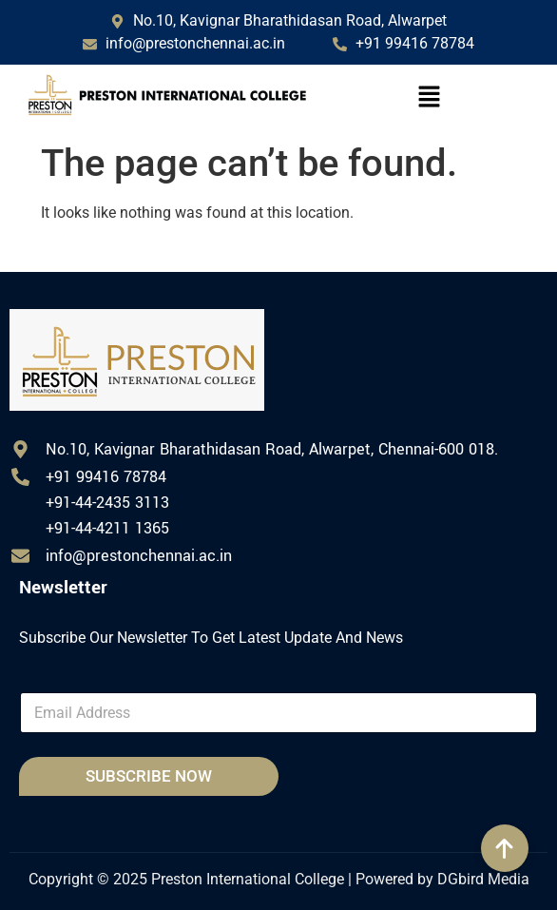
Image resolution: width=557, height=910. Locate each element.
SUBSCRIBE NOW (149, 775)
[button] (429, 99)
